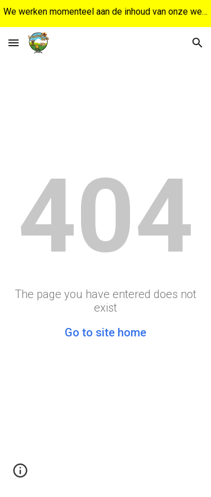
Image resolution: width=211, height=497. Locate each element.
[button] (13, 42)
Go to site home (105, 332)
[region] (105, 13)
